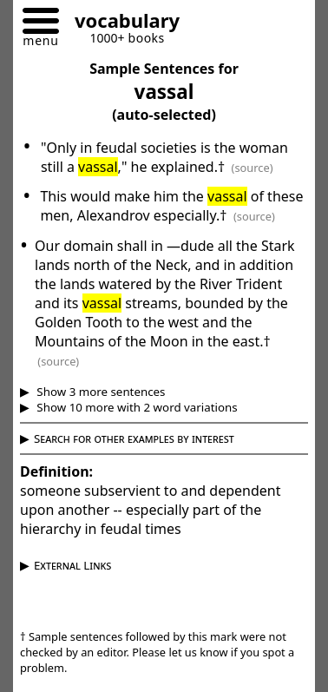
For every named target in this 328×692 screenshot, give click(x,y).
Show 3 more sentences (100, 391)
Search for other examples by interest (134, 438)
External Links (72, 565)
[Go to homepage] (121, 23)
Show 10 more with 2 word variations (136, 407)
